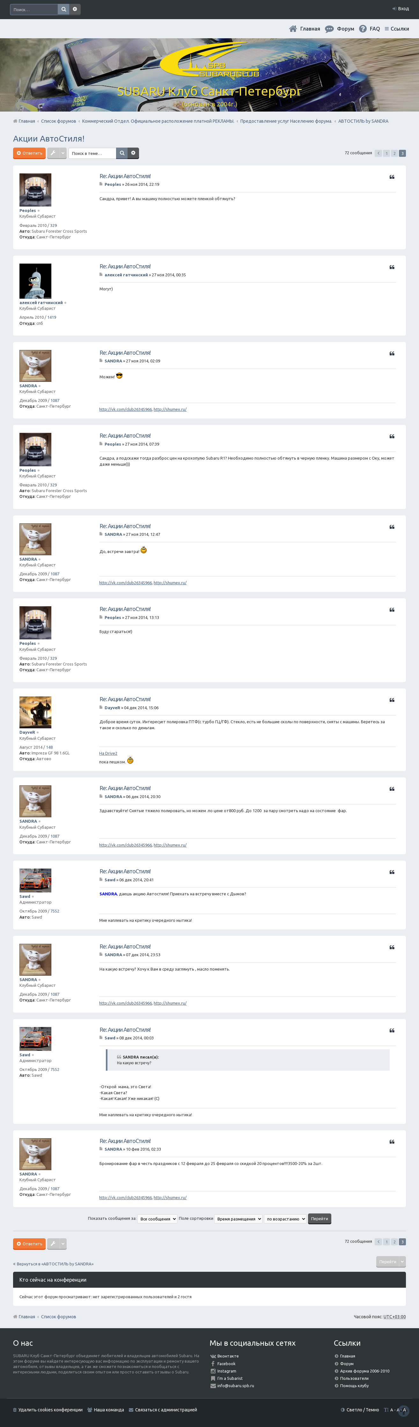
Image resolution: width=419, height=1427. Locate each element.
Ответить (32, 153)
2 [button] (394, 153)
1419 (51, 317)
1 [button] (387, 153)
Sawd (24, 896)
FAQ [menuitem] (375, 29)
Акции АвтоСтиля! (49, 138)
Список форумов (58, 1316)
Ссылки (400, 29)
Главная (310, 29)
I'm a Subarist (230, 1378)
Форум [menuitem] (345, 29)
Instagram (226, 1371)
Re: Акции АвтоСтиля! (125, 176)
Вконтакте (228, 1356)
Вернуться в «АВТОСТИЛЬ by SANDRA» (55, 1264)
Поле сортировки (220, 1218)
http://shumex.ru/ (170, 409)
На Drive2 (108, 753)
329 (53, 225)
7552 (54, 911)
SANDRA (28, 385)
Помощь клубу (354, 1385)
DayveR (27, 732)
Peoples (27, 210)
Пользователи (354, 1378)
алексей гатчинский (41, 302)
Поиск (63, 9)
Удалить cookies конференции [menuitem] (50, 1409)
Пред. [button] (378, 153)
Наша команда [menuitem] (109, 1409)
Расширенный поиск (75, 9)
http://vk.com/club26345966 (125, 409)
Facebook (226, 1363)
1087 (54, 400)
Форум (347, 1363)
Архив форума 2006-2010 (364, 1371)
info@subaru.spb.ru (235, 1385)
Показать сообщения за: (132, 1218)
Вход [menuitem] (403, 8)
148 (49, 747)
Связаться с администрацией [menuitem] (166, 1409)
